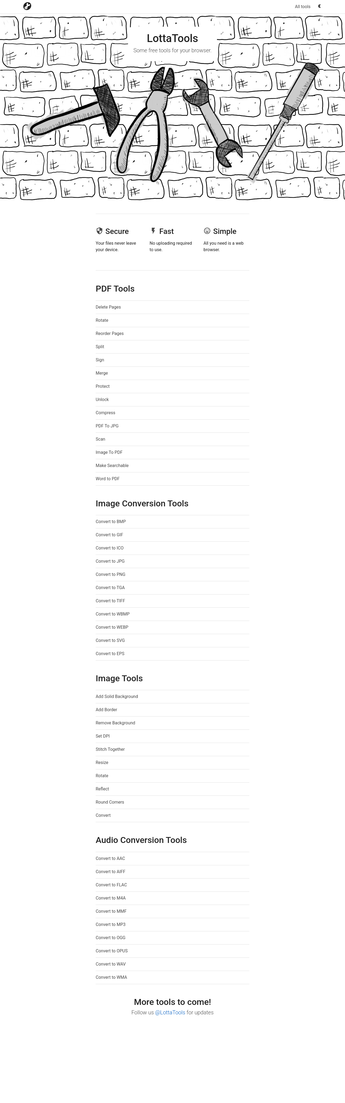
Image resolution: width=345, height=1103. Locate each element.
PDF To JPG (107, 425)
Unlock (102, 399)
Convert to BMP (111, 521)
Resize (102, 762)
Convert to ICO (109, 548)
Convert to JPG (110, 561)
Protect (103, 386)
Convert (103, 815)
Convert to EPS (110, 653)
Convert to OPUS (112, 950)
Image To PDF (109, 452)
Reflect (102, 788)
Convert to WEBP (112, 627)
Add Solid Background (117, 696)
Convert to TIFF (110, 600)
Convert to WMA (111, 977)
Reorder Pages (110, 333)
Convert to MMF (111, 911)
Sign (100, 359)
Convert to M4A (111, 898)
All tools (302, 6)
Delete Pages (108, 307)
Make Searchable (112, 465)
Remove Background (115, 722)
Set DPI (103, 736)
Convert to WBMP (113, 614)
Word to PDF (108, 478)
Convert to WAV (111, 964)
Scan (100, 439)
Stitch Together (110, 749)
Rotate (102, 320)
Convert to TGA (110, 587)
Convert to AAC (110, 858)
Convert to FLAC (111, 884)
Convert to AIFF (110, 871)
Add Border (106, 709)
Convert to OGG (111, 937)
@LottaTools (170, 1012)
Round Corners (110, 802)
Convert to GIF (109, 534)
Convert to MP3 (111, 924)
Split (100, 346)
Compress (105, 412)
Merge (102, 373)
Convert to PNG (110, 574)
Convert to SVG (110, 640)
